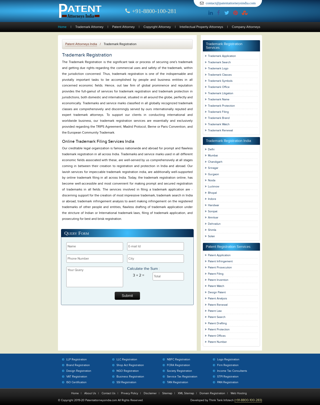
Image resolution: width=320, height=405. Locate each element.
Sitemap (167, 393)
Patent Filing (215, 274)
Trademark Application (222, 56)
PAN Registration (227, 382)
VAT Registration (76, 376)
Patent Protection (219, 329)
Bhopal (212, 193)
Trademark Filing (218, 112)
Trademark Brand (219, 118)
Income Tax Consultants (232, 371)
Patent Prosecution (220, 267)
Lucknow (213, 186)
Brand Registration (78, 365)
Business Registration (130, 376)
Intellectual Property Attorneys (201, 27)
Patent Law (215, 311)
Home (62, 27)
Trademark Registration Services (224, 46)
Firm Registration (228, 365)
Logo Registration (228, 359)
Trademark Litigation (220, 93)
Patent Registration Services (228, 247)
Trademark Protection (221, 105)
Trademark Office (219, 87)
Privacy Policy (129, 393)
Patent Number (217, 342)
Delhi (211, 149)
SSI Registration (126, 382)
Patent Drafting (217, 323)
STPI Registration (228, 376)
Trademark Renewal (220, 130)
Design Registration (78, 371)
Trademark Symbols (220, 81)
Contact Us (109, 393)
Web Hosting (239, 393)
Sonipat (212, 211)
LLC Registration (127, 359)
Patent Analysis (217, 298)
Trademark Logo (218, 68)
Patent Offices (217, 336)
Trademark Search (219, 62)
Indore (212, 199)
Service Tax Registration (182, 376)
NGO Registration (128, 371)
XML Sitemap (186, 393)
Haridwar (213, 205)
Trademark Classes (220, 74)
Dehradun (214, 224)
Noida (211, 180)
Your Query (94, 277)
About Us (90, 393)
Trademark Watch (219, 124)
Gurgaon (213, 174)
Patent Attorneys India (81, 44)
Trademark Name (218, 99)
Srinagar (213, 168)
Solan (211, 236)
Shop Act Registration (130, 365)
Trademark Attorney (89, 27)
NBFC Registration (178, 359)
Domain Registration (212, 393)
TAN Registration (177, 382)
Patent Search (217, 317)
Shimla (212, 230)
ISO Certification (76, 382)
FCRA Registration (178, 365)
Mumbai (213, 155)
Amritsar (213, 217)
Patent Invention (218, 280)
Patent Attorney (123, 27)
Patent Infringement (220, 261)
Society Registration (179, 371)
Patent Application (219, 255)
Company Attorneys (246, 27)
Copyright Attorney (157, 27)
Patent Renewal (218, 305)
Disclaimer (150, 393)
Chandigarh (215, 162)
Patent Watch (216, 286)
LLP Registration (76, 359)
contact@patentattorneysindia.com (231, 3)
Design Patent (217, 292)
